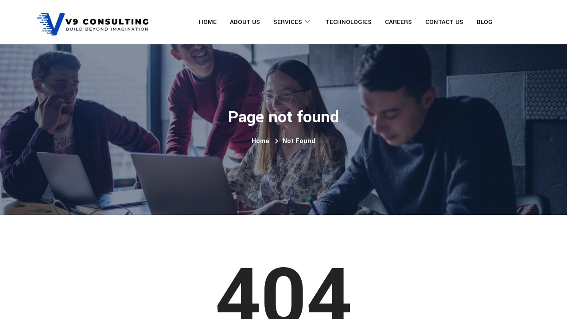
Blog (485, 22)
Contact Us (444, 22)
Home (208, 22)
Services (291, 22)
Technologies (349, 22)
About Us (245, 22)
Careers (398, 22)
